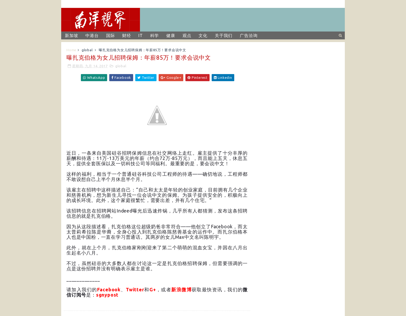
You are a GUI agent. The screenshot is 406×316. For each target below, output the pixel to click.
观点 (187, 35)
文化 (203, 35)
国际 (110, 35)
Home (71, 50)
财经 (126, 35)
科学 (154, 35)
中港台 (91, 35)
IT (140, 35)
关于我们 (223, 35)
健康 (170, 35)
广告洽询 (248, 35)
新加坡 (71, 35)
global (87, 50)
